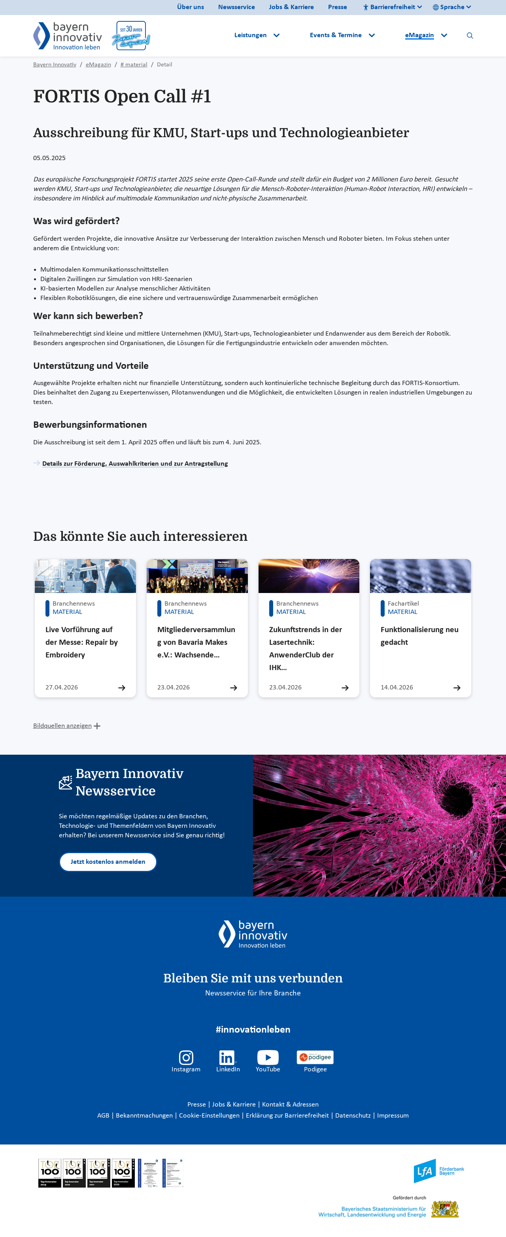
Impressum (393, 1116)
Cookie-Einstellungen (209, 1116)
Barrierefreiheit (389, 7)
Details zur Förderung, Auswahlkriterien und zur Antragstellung (135, 464)
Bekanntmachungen (145, 1116)
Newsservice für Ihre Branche (253, 993)
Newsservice (236, 7)
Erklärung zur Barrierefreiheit (288, 1116)
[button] (296, 35)
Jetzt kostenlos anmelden (108, 862)
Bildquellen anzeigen (62, 726)
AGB (104, 1116)
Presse (337, 7)
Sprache (448, 7)
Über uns (190, 7)
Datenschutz (353, 1116)
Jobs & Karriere (291, 7)
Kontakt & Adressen (290, 1105)
